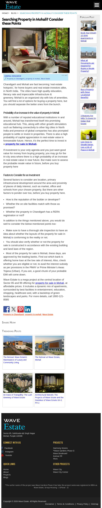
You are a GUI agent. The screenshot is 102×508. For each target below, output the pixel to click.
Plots (55, 458)
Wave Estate (45, 79)
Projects (7, 474)
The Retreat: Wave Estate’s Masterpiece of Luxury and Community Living (15, 360)
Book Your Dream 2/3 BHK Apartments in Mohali (88, 37)
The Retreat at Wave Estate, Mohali (47, 358)
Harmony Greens (60, 448)
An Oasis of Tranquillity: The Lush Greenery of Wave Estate (17, 396)
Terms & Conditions (65, 504)
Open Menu (97, 5)
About (6, 472)
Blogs (5, 477)
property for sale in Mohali (20, 144)
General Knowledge (12, 76)
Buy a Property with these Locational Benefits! (87, 93)
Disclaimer (49, 504)
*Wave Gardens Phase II (63, 450)
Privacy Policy (82, 504)
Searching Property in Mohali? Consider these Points (32, 21)
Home (6, 469)
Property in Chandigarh (16, 79)
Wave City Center (60, 472)
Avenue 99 (57, 456)
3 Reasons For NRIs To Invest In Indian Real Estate (88, 119)
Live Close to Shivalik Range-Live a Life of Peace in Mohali (87, 146)
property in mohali (33, 79)
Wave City (57, 469)
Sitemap (94, 504)
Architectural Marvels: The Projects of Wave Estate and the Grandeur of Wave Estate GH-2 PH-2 (49, 399)
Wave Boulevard (60, 453)
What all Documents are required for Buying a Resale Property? (87, 65)
